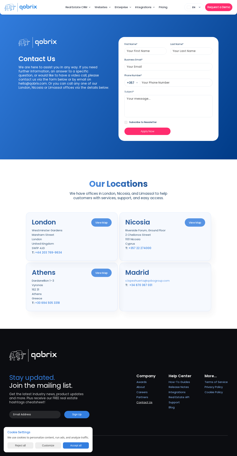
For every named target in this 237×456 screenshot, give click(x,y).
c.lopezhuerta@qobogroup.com (147, 283)
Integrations (177, 392)
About (140, 387)
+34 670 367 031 (140, 287)
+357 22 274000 (140, 250)
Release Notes (179, 387)
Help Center (180, 376)
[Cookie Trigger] (214, 392)
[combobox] (133, 83)
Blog (172, 407)
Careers (142, 392)
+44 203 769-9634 (48, 254)
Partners (142, 397)
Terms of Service (216, 382)
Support (174, 402)
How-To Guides (179, 382)
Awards (141, 382)
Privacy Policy (214, 387)
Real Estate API (179, 397)
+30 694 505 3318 (47, 305)
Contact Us (144, 402)
